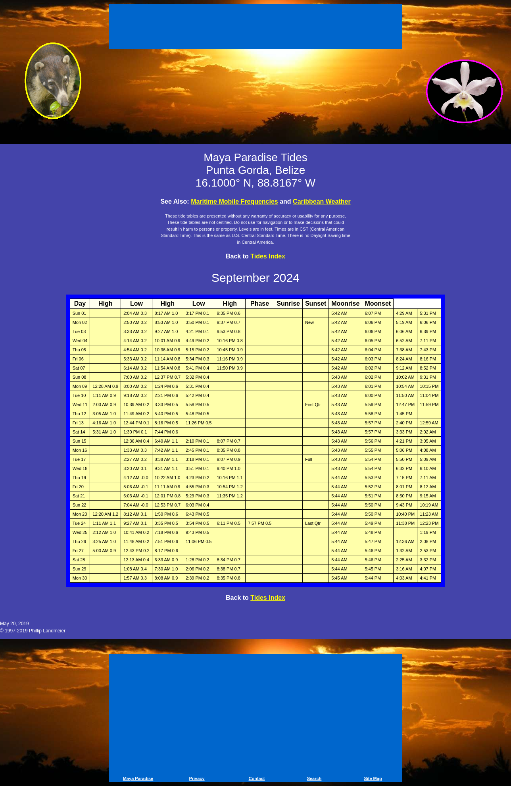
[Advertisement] (255, 28)
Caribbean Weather (322, 201)
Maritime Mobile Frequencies (234, 201)
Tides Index (267, 256)
